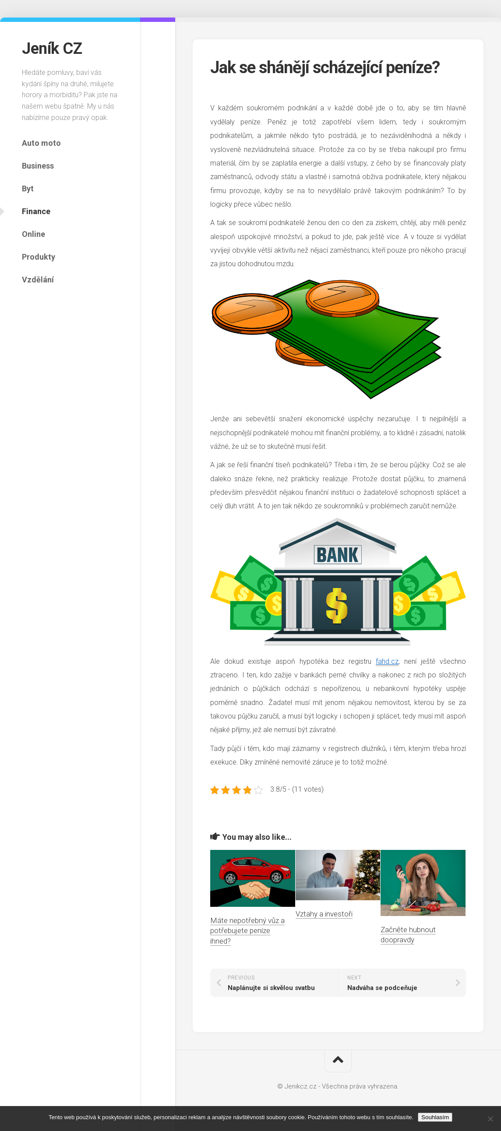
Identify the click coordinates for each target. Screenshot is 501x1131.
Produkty (38, 256)
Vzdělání (38, 279)
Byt (28, 188)
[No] (490, 1118)
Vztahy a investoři (324, 913)
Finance (36, 211)
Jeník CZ (52, 48)
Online (33, 234)
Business (38, 165)
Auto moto (41, 143)
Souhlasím (435, 1117)
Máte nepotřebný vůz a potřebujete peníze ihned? (247, 931)
